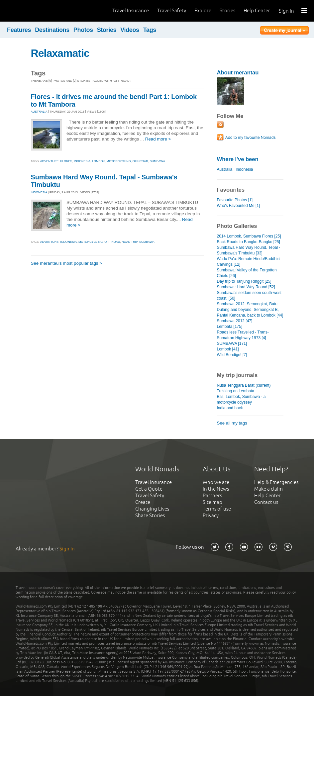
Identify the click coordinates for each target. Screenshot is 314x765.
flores (66, 161)
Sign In (286, 11)
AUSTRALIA (39, 111)
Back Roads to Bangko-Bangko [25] (248, 241)
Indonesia (244, 169)
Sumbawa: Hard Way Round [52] (246, 287)
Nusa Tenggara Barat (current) (244, 385)
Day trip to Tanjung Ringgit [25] (244, 281)
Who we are (216, 482)
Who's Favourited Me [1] (238, 205)
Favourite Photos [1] (235, 200)
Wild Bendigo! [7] (232, 354)
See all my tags (232, 423)
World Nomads (35, 11)
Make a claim (268, 489)
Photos (83, 30)
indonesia (82, 161)
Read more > (158, 139)
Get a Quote (148, 489)
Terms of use (217, 509)
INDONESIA (39, 192)
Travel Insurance (130, 10)
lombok (98, 161)
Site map (212, 502)
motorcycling (118, 161)
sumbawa (157, 161)
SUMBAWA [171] (232, 343)
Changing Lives (152, 509)
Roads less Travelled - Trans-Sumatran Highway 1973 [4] (243, 335)
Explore (202, 10)
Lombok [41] (228, 349)
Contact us (266, 502)
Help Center (257, 10)
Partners (212, 495)
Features (19, 30)
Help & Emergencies (276, 482)
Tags (149, 30)
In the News (216, 489)
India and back (230, 408)
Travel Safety (171, 10)
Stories (227, 10)
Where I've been (238, 159)
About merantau (238, 72)
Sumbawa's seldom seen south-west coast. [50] (249, 295)
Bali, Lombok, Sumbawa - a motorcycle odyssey (241, 399)
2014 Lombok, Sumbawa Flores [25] (249, 236)
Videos (129, 30)
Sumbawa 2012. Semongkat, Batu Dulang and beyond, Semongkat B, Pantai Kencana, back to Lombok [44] (250, 310)
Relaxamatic (60, 53)
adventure (49, 161)
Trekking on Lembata (235, 391)
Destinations (52, 30)
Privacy (211, 515)
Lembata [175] (230, 326)
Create (142, 502)
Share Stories (150, 515)
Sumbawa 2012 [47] (235, 321)
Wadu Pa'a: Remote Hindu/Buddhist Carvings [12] (249, 261)
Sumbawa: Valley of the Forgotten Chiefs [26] (247, 273)
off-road (140, 161)
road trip (130, 241)
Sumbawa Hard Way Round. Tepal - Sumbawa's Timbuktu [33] (248, 250)
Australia (225, 169)
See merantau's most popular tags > (66, 263)
